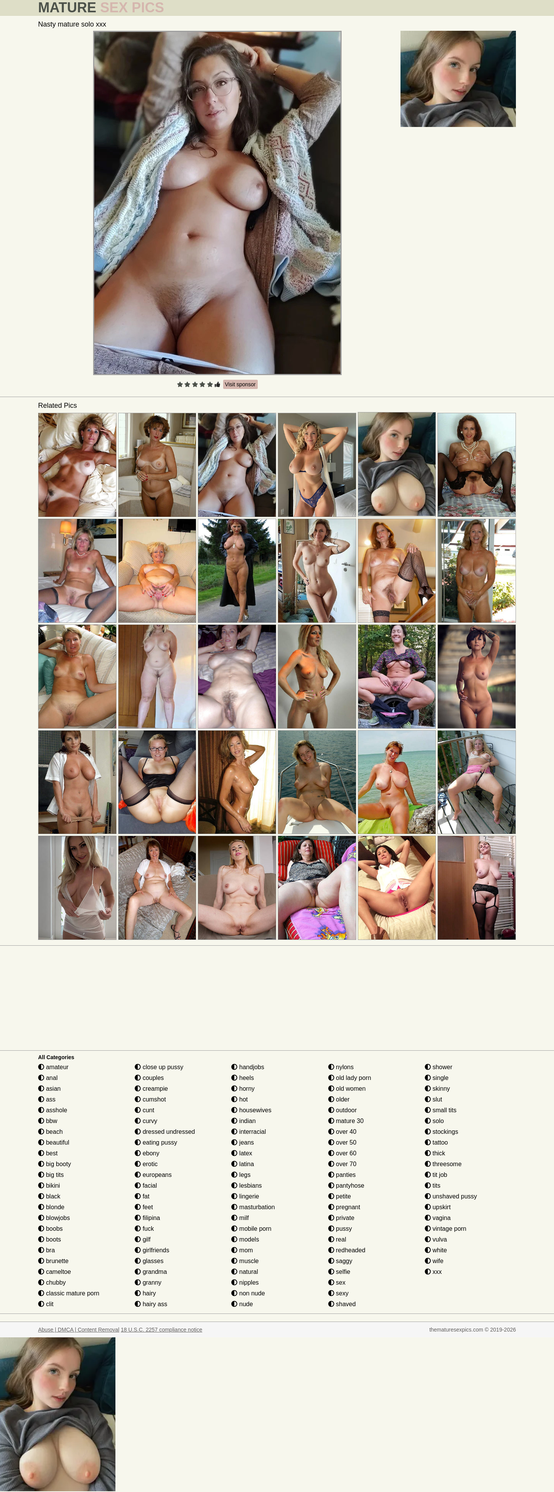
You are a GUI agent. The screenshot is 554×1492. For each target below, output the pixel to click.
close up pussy (159, 1067)
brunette (53, 1261)
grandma (151, 1271)
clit (45, 1304)
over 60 (342, 1153)
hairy (145, 1293)
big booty (54, 1164)
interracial (248, 1131)
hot (239, 1099)
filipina (147, 1218)
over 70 (342, 1164)
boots (49, 1239)
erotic (146, 1164)
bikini (49, 1185)
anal (48, 1078)
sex (336, 1282)
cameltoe (54, 1271)
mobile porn (251, 1228)
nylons (341, 1067)
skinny (437, 1088)
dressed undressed (165, 1131)
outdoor (342, 1110)
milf (240, 1218)
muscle (245, 1261)
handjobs (247, 1067)
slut (433, 1099)
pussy (340, 1228)
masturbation (253, 1207)
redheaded (346, 1250)
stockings (441, 1131)
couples (149, 1078)
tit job (436, 1175)
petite (339, 1196)
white (436, 1250)
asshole (52, 1110)
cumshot (150, 1099)
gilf (142, 1239)
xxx (433, 1271)
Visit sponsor (240, 384)
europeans (153, 1175)
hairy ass (151, 1304)
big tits (51, 1175)
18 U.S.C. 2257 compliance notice (161, 1330)
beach (50, 1131)
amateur (53, 1067)
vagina (438, 1218)
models (245, 1239)
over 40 (342, 1131)
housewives (251, 1110)
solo (434, 1121)
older (339, 1099)
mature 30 (346, 1121)
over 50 (342, 1142)
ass (46, 1099)
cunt (144, 1110)
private (341, 1218)
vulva (436, 1239)
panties (342, 1175)
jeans (242, 1142)
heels (242, 1078)
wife (434, 1261)
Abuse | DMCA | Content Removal (78, 1330)
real (337, 1239)
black (49, 1196)
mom (242, 1250)
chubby (52, 1282)
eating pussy (156, 1142)
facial (146, 1185)
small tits (441, 1110)
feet (144, 1207)
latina (242, 1164)
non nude (248, 1293)
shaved (342, 1304)
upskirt (438, 1207)
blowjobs (54, 1218)
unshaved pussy (451, 1196)
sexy (338, 1293)
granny (148, 1282)
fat (142, 1196)
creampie (151, 1088)
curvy (146, 1121)
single (437, 1078)
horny (242, 1088)
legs (240, 1175)
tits (433, 1185)
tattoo (436, 1142)
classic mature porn (68, 1293)
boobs (50, 1228)
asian (49, 1088)
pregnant (344, 1207)
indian (243, 1121)
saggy (340, 1261)
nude (242, 1304)
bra (46, 1250)
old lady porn (349, 1078)
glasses (149, 1261)
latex (241, 1153)
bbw (47, 1121)
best (48, 1153)
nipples (245, 1282)
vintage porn (446, 1228)
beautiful (53, 1142)
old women (347, 1088)
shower (438, 1067)
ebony (147, 1153)
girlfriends (152, 1250)
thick (435, 1153)
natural (244, 1271)
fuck (144, 1228)
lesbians (246, 1185)
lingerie (245, 1196)
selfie (339, 1271)
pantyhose (346, 1185)
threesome (443, 1164)
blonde (51, 1207)
